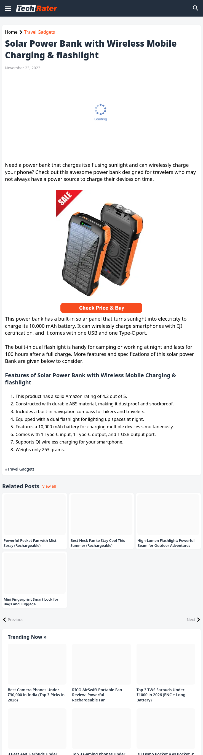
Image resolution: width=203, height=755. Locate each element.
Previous (15, 619)
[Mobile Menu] (7, 8)
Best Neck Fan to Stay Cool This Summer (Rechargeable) (98, 543)
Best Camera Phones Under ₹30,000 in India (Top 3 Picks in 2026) (36, 695)
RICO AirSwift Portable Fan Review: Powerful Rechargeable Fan (97, 695)
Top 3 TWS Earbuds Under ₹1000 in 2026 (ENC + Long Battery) (161, 695)
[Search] (196, 8)
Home (11, 32)
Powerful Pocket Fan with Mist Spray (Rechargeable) (30, 543)
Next (191, 619)
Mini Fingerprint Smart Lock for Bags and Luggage (31, 602)
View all (49, 486)
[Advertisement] (99, 116)
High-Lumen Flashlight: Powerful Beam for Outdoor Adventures (165, 543)
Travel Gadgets (39, 32)
